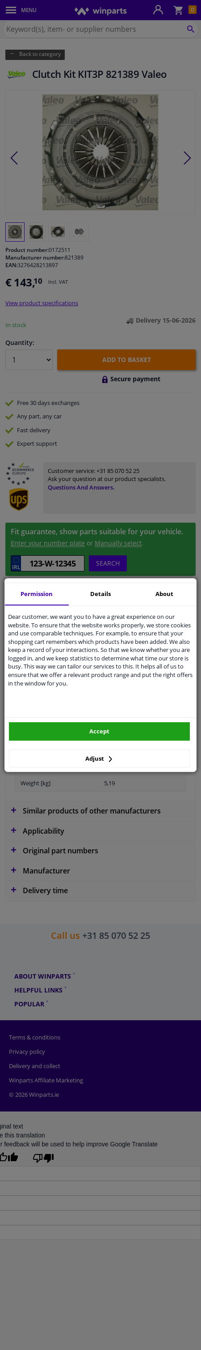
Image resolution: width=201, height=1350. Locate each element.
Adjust (98, 758)
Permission (37, 594)
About (164, 594)
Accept (99, 731)
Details (100, 594)
